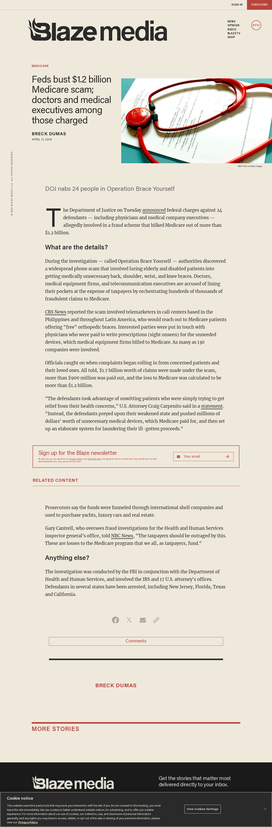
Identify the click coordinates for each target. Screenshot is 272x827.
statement (212, 406)
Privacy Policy (76, 459)
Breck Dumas (49, 134)
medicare (40, 66)
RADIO (232, 29)
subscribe (259, 4)
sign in (237, 4)
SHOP (231, 37)
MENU (256, 25)
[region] (136, 809)
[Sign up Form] (203, 456)
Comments (136, 641)
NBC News (122, 535)
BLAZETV (234, 33)
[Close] (265, 809)
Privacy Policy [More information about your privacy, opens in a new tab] (28, 822)
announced (154, 210)
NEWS (231, 21)
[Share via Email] (142, 620)
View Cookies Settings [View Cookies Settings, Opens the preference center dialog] (203, 809)
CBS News (55, 312)
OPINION (233, 25)
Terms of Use (94, 459)
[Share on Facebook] (115, 620)
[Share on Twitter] (129, 620)
